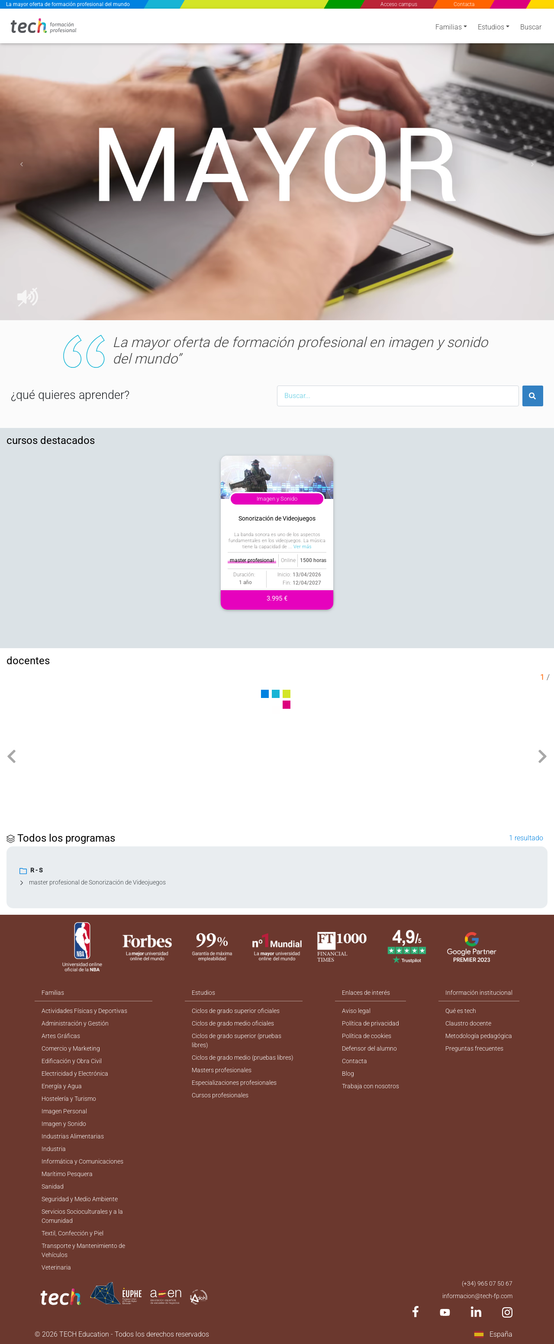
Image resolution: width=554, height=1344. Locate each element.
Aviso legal (356, 1010)
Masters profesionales (221, 1070)
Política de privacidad (370, 1023)
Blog (348, 1073)
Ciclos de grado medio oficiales (233, 1023)
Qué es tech (460, 1010)
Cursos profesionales (220, 1095)
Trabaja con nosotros (370, 1086)
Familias (448, 27)
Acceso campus (398, 4)
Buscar (530, 27)
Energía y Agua (62, 1086)
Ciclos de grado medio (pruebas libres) (242, 1057)
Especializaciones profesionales (234, 1082)
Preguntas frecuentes (474, 1048)
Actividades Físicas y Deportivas (84, 1010)
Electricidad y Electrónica (75, 1073)
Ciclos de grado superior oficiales (236, 1010)
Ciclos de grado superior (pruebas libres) (236, 1040)
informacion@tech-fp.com (477, 1296)
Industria (54, 1148)
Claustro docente (468, 1023)
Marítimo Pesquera (67, 1173)
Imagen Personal (64, 1111)
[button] (21, 164)
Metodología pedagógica (478, 1035)
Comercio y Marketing (71, 1048)
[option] (277, 164)
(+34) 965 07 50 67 (487, 1283)
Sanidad (53, 1186)
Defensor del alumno (369, 1048)
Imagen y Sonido (64, 1123)
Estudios (491, 27)
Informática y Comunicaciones (82, 1161)
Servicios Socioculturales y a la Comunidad (82, 1216)
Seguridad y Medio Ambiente (80, 1199)
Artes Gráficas (61, 1035)
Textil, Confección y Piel (72, 1233)
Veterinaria (56, 1267)
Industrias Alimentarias (73, 1136)
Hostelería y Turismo (69, 1098)
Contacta (463, 4)
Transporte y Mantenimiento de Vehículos (83, 1250)
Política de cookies (366, 1035)
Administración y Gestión (75, 1023)
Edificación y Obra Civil (72, 1061)
